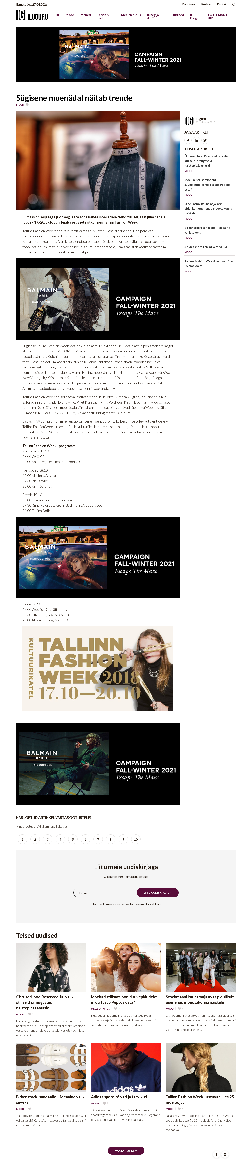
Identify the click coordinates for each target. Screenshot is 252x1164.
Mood (69, 15)
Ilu (57, 15)
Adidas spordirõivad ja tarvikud (209, 250)
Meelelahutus (131, 15)
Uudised (178, 15)
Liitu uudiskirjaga (157, 892)
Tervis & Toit (103, 16)
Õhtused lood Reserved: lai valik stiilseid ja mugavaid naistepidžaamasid (209, 164)
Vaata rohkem (126, 1150)
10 (136, 839)
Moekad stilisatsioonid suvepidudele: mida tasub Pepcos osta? (209, 188)
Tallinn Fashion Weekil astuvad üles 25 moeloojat (209, 267)
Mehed (86, 15)
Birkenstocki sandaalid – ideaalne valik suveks (209, 233)
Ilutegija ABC (153, 16)
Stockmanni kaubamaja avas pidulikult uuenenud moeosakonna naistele (209, 212)
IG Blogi (194, 16)
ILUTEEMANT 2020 (217, 16)
